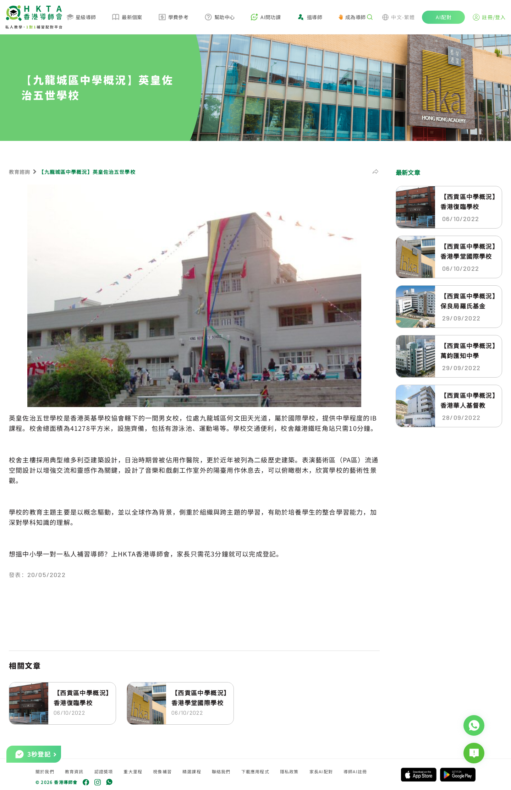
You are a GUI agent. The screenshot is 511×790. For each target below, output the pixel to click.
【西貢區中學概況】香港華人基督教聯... (468, 400)
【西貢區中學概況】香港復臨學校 (81, 697)
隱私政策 (289, 771)
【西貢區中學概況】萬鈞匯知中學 (468, 350)
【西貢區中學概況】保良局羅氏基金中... (468, 301)
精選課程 (191, 771)
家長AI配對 (321, 771)
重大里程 (132, 771)
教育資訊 (74, 771)
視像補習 (162, 771)
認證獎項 (103, 771)
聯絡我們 (221, 771)
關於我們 (44, 771)
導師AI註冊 (355, 771)
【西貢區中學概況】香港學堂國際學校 (199, 697)
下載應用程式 (255, 771)
